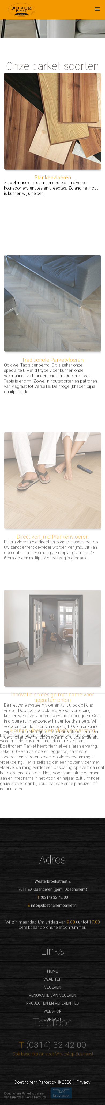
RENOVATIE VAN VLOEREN (52, 1019)
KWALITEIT (52, 1003)
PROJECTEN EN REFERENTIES (52, 1027)
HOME (52, 995)
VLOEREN (52, 1011)
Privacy (84, 1082)
